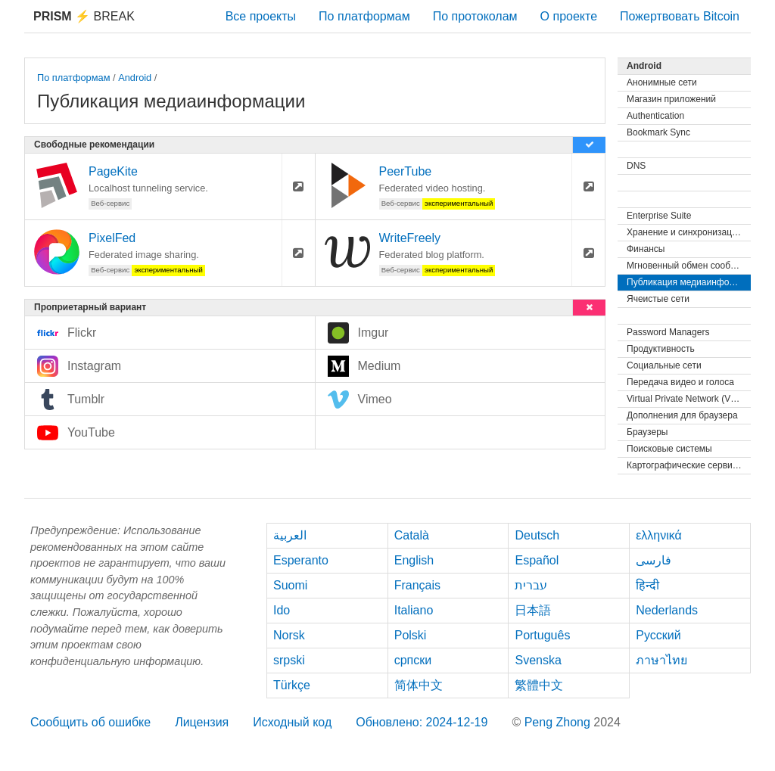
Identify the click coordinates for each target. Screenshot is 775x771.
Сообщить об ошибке (90, 722)
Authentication (655, 115)
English (414, 560)
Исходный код (292, 722)
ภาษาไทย (661, 660)
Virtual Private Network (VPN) (686, 398)
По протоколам (475, 16)
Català (411, 535)
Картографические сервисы (685, 465)
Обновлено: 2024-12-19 (421, 722)
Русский (658, 635)
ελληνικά (659, 535)
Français (417, 585)
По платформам (364, 16)
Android (134, 77)
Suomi (290, 585)
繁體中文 (539, 685)
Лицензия (202, 722)
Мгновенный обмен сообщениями (689, 265)
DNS (636, 165)
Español (537, 560)
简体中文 (418, 685)
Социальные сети (664, 365)
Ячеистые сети (658, 299)
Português (542, 635)
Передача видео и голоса (680, 382)
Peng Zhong (559, 722)
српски (413, 660)
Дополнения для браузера (682, 415)
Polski (410, 635)
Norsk (289, 635)
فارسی (653, 560)
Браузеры (647, 432)
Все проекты (261, 16)
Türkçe (291, 685)
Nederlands (667, 610)
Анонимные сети (662, 82)
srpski (289, 660)
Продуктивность (661, 349)
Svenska (538, 660)
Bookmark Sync (658, 132)
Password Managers (668, 332)
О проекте (568, 16)
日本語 (533, 610)
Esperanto (300, 560)
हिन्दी (647, 585)
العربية (290, 535)
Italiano (414, 610)
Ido (281, 610)
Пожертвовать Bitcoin (679, 16)
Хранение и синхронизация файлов (689, 232)
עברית (531, 585)
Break (84, 16)
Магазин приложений (671, 99)
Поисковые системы (669, 448)
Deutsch (537, 535)
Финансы (646, 249)
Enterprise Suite (659, 215)
